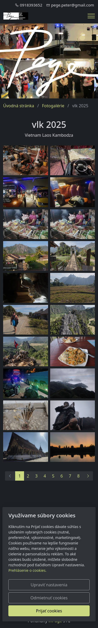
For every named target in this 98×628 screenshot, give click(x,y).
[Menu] (91, 16)
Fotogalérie (53, 106)
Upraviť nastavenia (49, 585)
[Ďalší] (88, 476)
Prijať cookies (49, 611)
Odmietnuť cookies (48, 598)
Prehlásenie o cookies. (27, 570)
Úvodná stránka (18, 106)
